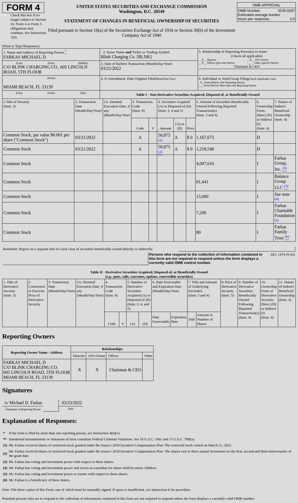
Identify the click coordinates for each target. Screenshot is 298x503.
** (6, 408)
